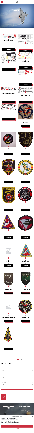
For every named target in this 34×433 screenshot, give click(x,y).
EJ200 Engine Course (25, 311)
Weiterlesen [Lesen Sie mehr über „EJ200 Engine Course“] (25, 315)
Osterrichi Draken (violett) (8, 230)
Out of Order (4, 369)
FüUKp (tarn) (25, 148)
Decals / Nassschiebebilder (6, 360)
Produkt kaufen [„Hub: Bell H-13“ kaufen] (8, 118)
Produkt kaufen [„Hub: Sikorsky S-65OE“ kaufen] (25, 67)
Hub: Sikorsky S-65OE (25, 61)
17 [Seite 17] (21, 353)
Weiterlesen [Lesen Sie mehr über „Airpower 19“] (25, 125)
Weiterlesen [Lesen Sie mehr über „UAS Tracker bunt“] (25, 179)
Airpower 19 (25, 121)
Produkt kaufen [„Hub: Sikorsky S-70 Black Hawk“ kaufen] (8, 68)
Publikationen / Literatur (5, 374)
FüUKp (8, 175)
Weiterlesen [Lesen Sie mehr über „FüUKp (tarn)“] (25, 152)
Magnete (3, 364)
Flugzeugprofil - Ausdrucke (6, 362)
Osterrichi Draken (25, 257)
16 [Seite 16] (19, 353)
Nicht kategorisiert (5, 367)
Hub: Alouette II (25, 77)
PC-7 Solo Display (8, 148)
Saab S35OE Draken (8, 338)
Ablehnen (17, 431)
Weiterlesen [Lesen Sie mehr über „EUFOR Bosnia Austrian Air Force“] (8, 315)
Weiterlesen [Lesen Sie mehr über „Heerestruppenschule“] (25, 288)
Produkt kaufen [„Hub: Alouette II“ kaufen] (25, 84)
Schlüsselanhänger (5, 376)
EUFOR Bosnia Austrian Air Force (8, 311)
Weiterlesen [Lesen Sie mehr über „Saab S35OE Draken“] (8, 342)
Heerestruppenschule (25, 284)
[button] (32, 419)
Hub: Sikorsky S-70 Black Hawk (8, 65)
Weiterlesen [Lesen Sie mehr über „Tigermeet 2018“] (25, 206)
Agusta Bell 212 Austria (25, 230)
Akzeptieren (17, 428)
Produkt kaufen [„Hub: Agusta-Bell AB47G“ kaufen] (25, 101)
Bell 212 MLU (8, 257)
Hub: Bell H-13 (8, 112)
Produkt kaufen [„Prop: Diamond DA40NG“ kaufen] (25, 50)
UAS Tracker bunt (25, 175)
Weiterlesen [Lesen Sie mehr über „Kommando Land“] (8, 288)
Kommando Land (8, 284)
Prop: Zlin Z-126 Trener (8, 40)
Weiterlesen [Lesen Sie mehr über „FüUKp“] (8, 179)
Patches (3, 371)
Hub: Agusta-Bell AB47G (25, 95)
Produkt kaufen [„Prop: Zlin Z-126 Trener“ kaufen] (8, 49)
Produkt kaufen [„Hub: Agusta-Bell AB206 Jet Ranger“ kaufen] (8, 101)
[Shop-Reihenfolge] (9, 32)
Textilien (3, 378)
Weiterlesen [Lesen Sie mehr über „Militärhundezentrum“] (8, 206)
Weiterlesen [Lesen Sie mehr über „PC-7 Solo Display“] (8, 152)
